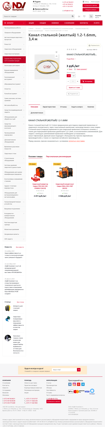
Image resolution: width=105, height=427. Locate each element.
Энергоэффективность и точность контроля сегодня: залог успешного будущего (14, 255)
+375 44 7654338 (9, 401)
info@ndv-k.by (68, 10)
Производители (51, 385)
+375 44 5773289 (9, 403)
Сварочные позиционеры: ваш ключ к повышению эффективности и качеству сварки (18, 323)
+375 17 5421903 (32, 403)
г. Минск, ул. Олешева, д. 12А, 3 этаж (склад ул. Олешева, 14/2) (44, 4)
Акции (31, 23)
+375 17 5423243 (32, 401)
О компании (69, 23)
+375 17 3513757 (67, 6)
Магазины (6, 395)
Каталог (10, 23)
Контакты (84, 23)
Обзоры (49, 387)
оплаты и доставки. (77, 141)
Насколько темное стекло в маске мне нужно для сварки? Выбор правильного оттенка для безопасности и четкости (18, 344)
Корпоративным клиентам (33, 387)
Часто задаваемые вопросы (55, 395)
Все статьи (20, 302)
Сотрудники (7, 390)
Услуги (96, 23)
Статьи (48, 383)
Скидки (43, 23)
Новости (5, 387)
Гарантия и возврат (30, 385)
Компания (7, 380)
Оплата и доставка (30, 383)
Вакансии (5, 392)
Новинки (55, 23)
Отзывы (49, 392)
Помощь (27, 380)
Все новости (20, 247)
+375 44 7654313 (67, 4)
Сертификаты (51, 390)
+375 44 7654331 (68, 2)
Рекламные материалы (31, 390)
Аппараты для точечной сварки (18, 308)
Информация (51, 380)
